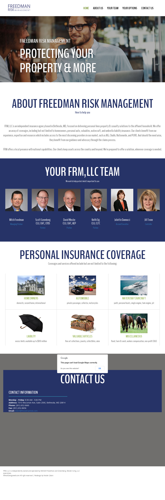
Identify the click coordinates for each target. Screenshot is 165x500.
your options (131, 8)
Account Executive (122, 224)
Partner (43, 227)
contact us (147, 8)
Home (89, 8)
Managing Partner (16, 224)
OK (99, 368)
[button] (4, 41)
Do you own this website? (70, 368)
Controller (148, 224)
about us (101, 8)
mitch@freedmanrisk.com (26, 410)
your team (114, 8)
